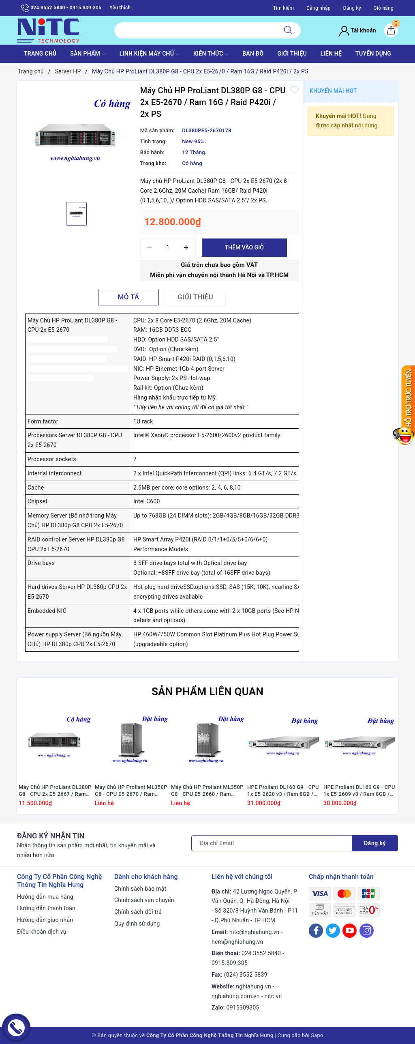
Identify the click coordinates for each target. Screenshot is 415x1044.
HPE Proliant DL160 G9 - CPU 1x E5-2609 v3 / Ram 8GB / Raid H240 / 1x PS (359, 791)
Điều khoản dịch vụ (41, 931)
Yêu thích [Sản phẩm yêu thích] (119, 8)
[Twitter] (333, 931)
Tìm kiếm (283, 8)
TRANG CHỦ (40, 53)
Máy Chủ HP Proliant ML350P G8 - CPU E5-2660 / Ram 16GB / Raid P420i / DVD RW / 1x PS (207, 791)
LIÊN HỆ (331, 53)
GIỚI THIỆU (292, 53)
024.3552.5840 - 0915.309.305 (61, 8)
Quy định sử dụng (137, 923)
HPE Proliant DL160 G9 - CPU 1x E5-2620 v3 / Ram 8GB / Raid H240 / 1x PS (283, 791)
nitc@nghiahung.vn (254, 932)
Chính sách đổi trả (138, 912)
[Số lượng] (168, 247)
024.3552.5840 (261, 953)
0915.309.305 (230, 963)
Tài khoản (357, 30)
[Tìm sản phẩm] (195, 30)
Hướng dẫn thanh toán (46, 908)
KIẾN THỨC (211, 54)
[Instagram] (366, 931)
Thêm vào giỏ (244, 247)
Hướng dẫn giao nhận (45, 920)
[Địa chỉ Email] (271, 843)
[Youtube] (349, 931)
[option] (76, 140)
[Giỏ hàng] (391, 30)
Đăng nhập (318, 8)
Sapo (317, 1035)
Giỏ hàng (384, 8)
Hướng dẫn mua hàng (45, 897)
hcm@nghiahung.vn (237, 942)
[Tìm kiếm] (288, 30)
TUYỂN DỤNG (373, 53)
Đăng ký (352, 8)
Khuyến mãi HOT (333, 91)
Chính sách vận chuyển (144, 900)
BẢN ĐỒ (252, 53)
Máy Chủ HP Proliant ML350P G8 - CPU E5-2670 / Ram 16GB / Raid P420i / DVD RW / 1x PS (131, 791)
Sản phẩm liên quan (207, 691)
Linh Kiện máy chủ (150, 54)
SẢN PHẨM (88, 54)
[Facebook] (316, 931)
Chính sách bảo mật (140, 888)
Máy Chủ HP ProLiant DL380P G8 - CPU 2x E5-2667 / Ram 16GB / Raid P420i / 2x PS (55, 791)
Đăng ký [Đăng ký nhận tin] (375, 843)
